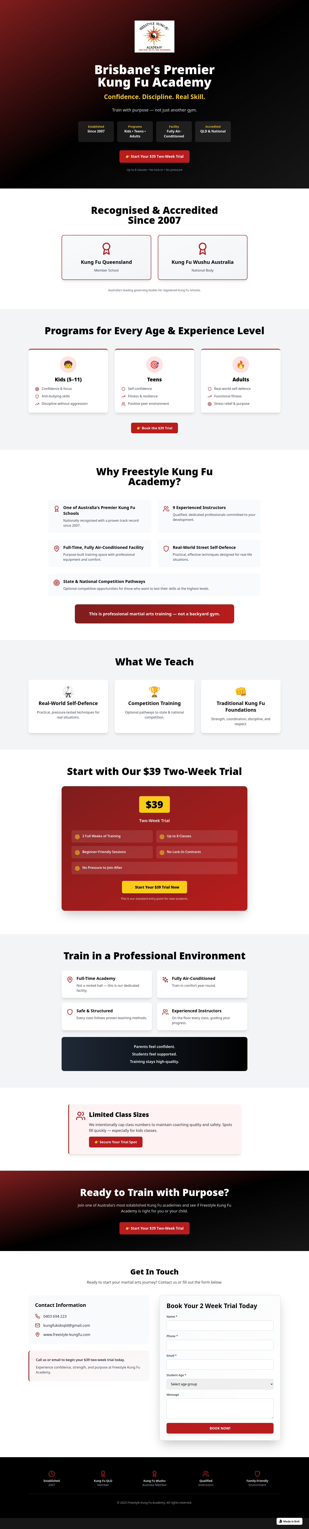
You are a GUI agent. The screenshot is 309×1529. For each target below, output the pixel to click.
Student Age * (176, 1384)
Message (173, 1403)
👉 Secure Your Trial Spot (119, 1148)
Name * (172, 1325)
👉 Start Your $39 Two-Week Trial (154, 157)
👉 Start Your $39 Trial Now (154, 891)
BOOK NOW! (220, 1438)
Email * (172, 1364)
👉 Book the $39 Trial (154, 430)
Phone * (172, 1345)
